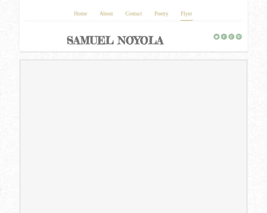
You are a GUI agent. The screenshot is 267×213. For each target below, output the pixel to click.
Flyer (186, 14)
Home (80, 14)
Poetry (162, 14)
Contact (133, 14)
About (106, 14)
